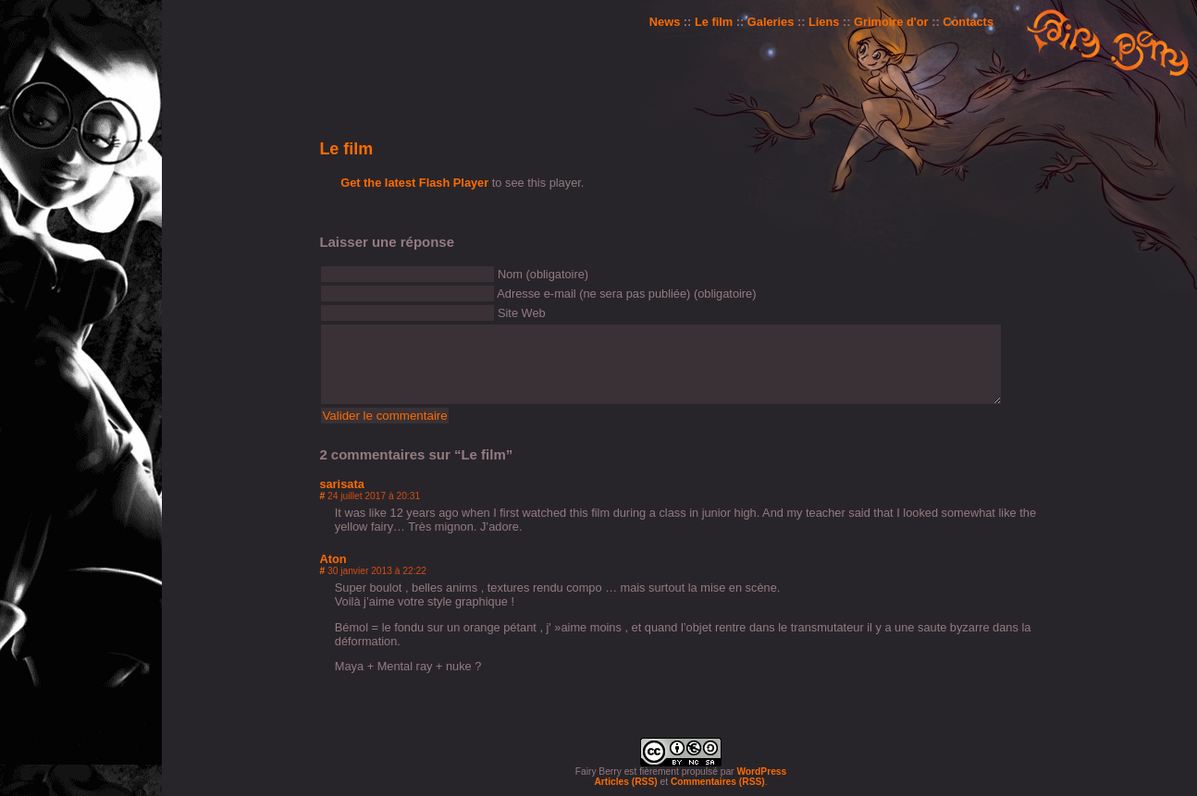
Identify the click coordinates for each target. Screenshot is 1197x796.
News (664, 22)
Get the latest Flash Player (414, 183)
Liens (823, 22)
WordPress (761, 771)
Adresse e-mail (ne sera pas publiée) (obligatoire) (626, 293)
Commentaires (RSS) (718, 782)
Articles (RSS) (625, 782)
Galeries (771, 22)
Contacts (968, 22)
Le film (714, 22)
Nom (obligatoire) (543, 274)
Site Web (522, 313)
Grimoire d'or (891, 22)
